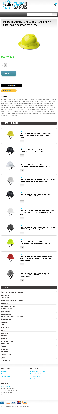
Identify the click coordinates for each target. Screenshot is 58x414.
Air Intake (5, 298)
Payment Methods (35, 374)
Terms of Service (6, 376)
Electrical (5, 311)
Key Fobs (4, 336)
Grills (3, 325)
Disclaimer (4, 371)
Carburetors (6, 309)
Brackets (5, 303)
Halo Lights (6, 327)
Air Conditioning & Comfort (12, 292)
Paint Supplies (7, 341)
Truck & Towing (7, 355)
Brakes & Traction (8, 306)
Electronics (6, 314)
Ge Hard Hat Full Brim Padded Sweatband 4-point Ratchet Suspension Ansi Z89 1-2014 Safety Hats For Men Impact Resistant (36, 195)
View (22, 141)
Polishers (5, 344)
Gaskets (4, 322)
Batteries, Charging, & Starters (13, 300)
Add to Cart (8, 73)
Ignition (4, 333)
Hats (3, 330)
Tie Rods (4, 352)
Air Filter (5, 295)
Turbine (4, 357)
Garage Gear (6, 319)
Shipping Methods (35, 376)
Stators (4, 349)
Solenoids (5, 346)
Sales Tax (33, 379)
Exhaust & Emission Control (12, 317)
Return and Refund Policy (37, 371)
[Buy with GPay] (11, 85)
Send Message (5, 386)
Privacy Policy (5, 374)
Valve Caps (5, 360)
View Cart (4, 10)
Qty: (4, 65)
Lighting (4, 338)
